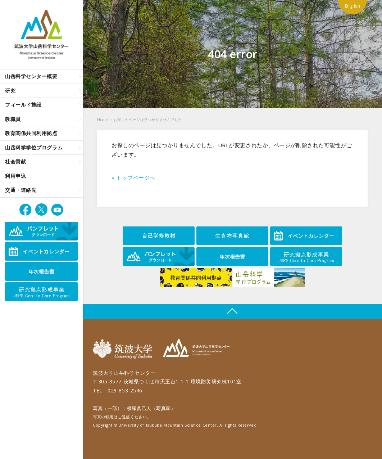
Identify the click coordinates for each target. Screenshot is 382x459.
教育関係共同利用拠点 (31, 133)
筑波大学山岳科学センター (196, 349)
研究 (10, 90)
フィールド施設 (23, 104)
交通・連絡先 (20, 189)
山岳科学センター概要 (31, 76)
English (352, 6)
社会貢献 (15, 161)
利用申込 (15, 175)
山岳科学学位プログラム (34, 147)
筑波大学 (124, 349)
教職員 (13, 119)
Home (102, 119)
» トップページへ (133, 177)
